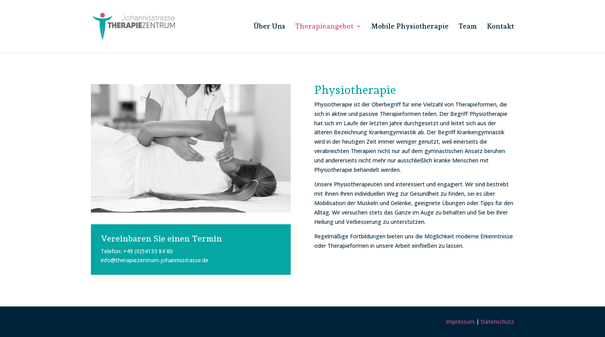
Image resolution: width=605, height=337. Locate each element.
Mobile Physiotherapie (410, 26)
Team (467, 26)
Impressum (460, 321)
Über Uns (269, 26)
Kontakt (500, 26)
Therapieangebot (324, 26)
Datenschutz (497, 321)
